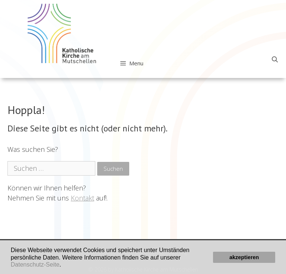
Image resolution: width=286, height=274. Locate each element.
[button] (64, 265)
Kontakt (82, 197)
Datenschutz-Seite (35, 264)
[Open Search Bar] (275, 59)
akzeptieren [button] (244, 257)
